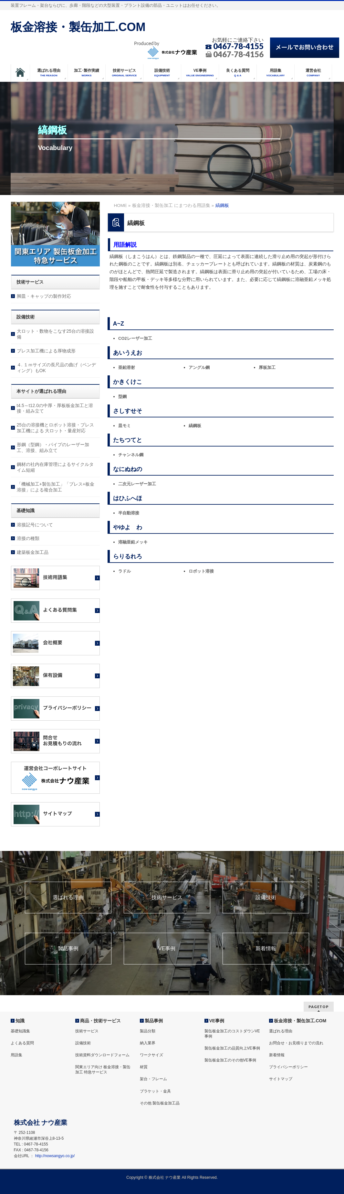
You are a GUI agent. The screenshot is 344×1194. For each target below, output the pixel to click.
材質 (144, 1067)
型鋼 (122, 396)
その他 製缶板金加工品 (160, 1103)
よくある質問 (22, 1043)
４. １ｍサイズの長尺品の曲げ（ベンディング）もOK (56, 367)
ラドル (124, 571)
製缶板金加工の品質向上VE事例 (232, 1048)
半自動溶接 (128, 513)
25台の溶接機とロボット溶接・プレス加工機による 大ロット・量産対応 (55, 427)
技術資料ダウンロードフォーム (102, 1055)
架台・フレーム (153, 1079)
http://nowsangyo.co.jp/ (55, 1156)
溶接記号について (35, 524)
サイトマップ (280, 1079)
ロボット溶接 (201, 571)
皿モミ (124, 425)
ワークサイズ (151, 1055)
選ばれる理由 (68, 897)
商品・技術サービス (100, 1020)
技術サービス (166, 897)
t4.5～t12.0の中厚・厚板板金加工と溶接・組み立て (55, 408)
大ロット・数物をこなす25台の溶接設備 (55, 333)
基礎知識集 (20, 1031)
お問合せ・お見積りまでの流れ (296, 1043)
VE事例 (166, 948)
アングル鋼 (199, 367)
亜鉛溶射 (126, 367)
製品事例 (68, 948)
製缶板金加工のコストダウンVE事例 (232, 1033)
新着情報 (265, 948)
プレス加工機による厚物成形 (46, 350)
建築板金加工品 (32, 552)
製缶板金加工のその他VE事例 (230, 1060)
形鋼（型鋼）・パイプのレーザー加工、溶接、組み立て (53, 447)
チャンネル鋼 (130, 454)
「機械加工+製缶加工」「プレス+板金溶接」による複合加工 (55, 486)
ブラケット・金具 (155, 1091)
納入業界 (147, 1043)
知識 (20, 1020)
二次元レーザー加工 (137, 483)
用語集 (16, 1055)
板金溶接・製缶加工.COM (78, 27)
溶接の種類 (28, 538)
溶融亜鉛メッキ (133, 542)
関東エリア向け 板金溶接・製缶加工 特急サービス (102, 1069)
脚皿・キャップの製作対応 (44, 296)
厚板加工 (267, 367)
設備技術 (265, 897)
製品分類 (147, 1031)
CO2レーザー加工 (135, 338)
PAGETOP (318, 1007)
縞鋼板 (195, 425)
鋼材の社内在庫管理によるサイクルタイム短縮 (55, 467)
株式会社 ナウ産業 (165, 1177)
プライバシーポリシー (288, 1067)
